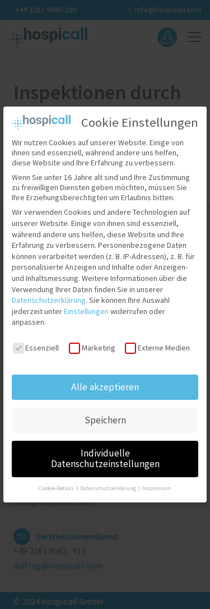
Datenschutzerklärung (49, 293)
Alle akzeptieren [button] (105, 380)
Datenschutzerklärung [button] (108, 481)
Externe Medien (157, 341)
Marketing (92, 341)
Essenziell (36, 341)
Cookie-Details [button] (57, 481)
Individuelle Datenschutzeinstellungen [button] (105, 452)
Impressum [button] (156, 481)
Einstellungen (86, 304)
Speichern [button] (105, 413)
